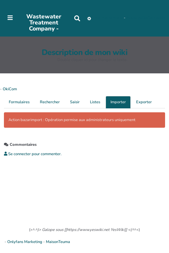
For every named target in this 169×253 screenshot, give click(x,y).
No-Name (103, 18)
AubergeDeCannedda (145, 18)
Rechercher (50, 102)
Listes (95, 102)
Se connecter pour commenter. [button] (33, 154)
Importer (118, 102)
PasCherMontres (44, 33)
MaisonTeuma (58, 242)
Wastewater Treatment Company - (43, 22)
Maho (118, 18)
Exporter (144, 102)
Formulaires (19, 102)
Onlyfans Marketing (25, 242)
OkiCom (10, 89)
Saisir (75, 102)
